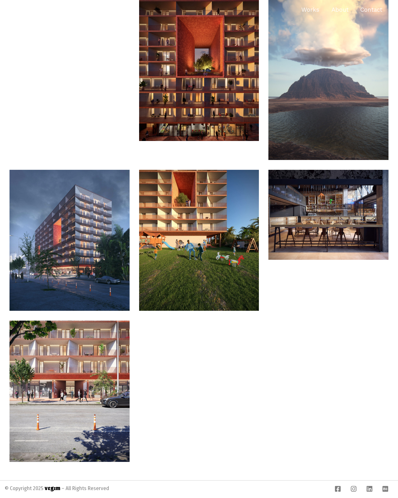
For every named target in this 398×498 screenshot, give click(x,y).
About (340, 9)
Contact (371, 9)
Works (310, 9)
